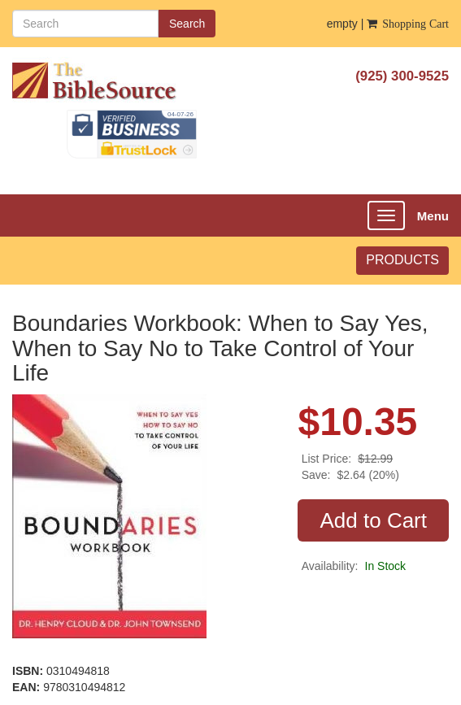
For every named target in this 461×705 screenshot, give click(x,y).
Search (187, 23)
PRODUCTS (402, 260)
